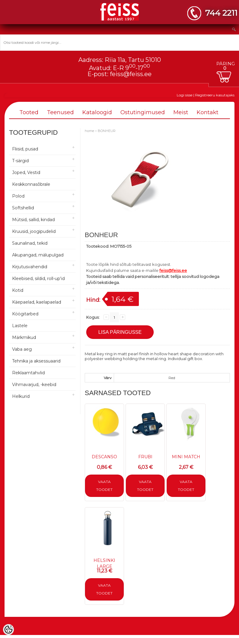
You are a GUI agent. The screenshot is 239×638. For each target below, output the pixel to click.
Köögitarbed (25, 314)
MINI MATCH (186, 456)
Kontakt (207, 112)
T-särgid (20, 160)
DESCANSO (104, 456)
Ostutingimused (142, 112)
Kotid (17, 290)
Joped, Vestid (26, 172)
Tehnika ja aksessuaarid (36, 361)
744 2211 (221, 13)
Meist (180, 112)
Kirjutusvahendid (29, 266)
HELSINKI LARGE (104, 563)
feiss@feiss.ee (131, 74)
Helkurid (21, 396)
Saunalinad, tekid (29, 243)
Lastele (20, 325)
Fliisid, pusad (25, 149)
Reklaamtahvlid (28, 372)
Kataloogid (97, 112)
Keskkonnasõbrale (31, 184)
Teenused (60, 112)
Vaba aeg (22, 349)
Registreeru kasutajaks (214, 95)
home (89, 131)
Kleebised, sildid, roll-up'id (38, 278)
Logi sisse (184, 95)
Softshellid (23, 208)
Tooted (28, 112)
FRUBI (145, 456)
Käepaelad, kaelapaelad (36, 302)
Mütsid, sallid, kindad (33, 219)
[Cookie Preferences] (8, 629)
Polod (18, 196)
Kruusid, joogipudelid (34, 231)
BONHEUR (107, 131)
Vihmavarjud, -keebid (34, 384)
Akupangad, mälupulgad (38, 255)
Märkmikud (24, 337)
